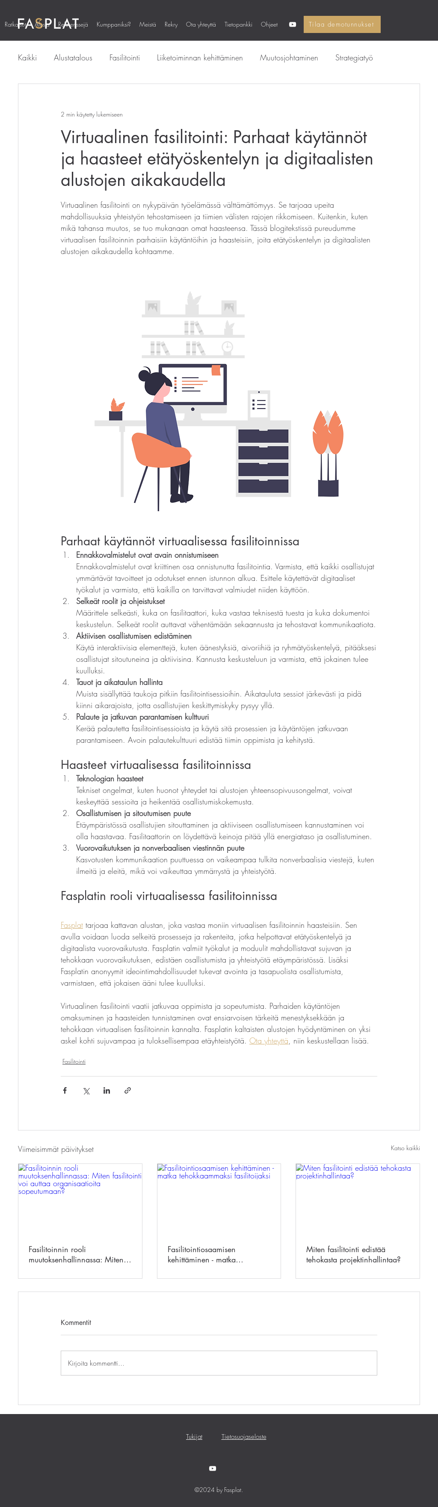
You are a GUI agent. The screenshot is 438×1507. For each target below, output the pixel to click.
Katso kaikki (405, 1148)
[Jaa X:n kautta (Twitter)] (86, 1090)
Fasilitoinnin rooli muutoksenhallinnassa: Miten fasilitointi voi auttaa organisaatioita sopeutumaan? (78, 1254)
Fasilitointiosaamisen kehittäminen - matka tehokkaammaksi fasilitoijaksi (215, 1254)
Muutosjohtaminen (289, 57)
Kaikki (27, 57)
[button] (73, 24)
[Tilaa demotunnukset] (342, 24)
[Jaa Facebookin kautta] (65, 1090)
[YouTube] (292, 24)
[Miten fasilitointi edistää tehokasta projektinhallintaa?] (358, 1198)
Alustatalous (73, 57)
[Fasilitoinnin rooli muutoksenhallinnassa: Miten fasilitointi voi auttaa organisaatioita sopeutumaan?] (80, 1198)
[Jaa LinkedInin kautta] (107, 1090)
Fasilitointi (125, 57)
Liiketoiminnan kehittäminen (200, 57)
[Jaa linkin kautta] (128, 1090)
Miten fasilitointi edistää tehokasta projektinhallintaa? (353, 1254)
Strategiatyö (354, 57)
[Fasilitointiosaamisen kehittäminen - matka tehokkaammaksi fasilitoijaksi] (219, 1198)
